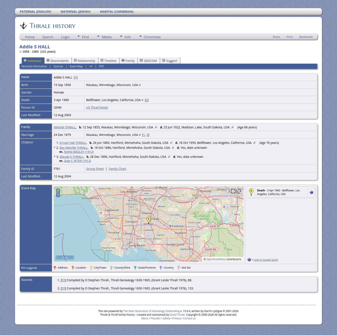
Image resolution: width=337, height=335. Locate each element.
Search (47, 37)
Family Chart (117, 169)
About (145, 318)
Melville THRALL (65, 127)
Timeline (108, 61)
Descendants (58, 61)
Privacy (176, 318)
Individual (32, 61)
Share (276, 37)
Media (107, 37)
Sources (58, 66)
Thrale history (52, 25)
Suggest (169, 61)
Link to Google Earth (266, 260)
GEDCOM (148, 61)
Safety (166, 318)
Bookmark (306, 37)
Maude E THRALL (71, 157)
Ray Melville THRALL (73, 148)
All (90, 66)
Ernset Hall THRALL (73, 143)
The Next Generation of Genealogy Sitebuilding (151, 311)
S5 (63, 280)
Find (85, 37)
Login (65, 37)
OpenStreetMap (216, 259)
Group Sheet (95, 169)
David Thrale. (177, 315)
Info (127, 37)
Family (128, 61)
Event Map (76, 66)
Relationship (84, 61)
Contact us (189, 318)
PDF (101, 66)
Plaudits (155, 318)
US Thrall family (97, 107)
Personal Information (34, 66)
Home (30, 37)
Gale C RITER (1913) (77, 161)
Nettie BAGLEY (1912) (78, 152)
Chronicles (152, 37)
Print (290, 37)
